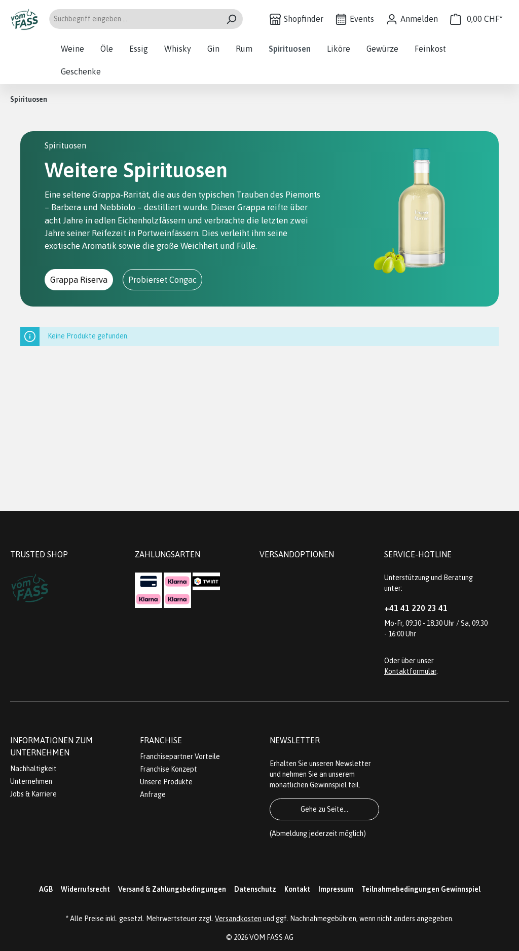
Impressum (335, 889)
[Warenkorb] (476, 19)
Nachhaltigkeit (33, 769)
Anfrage (153, 794)
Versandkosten (238, 919)
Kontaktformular (410, 671)
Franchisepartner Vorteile (180, 756)
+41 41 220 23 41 (416, 608)
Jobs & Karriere (33, 794)
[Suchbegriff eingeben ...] (134, 19)
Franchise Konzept (168, 769)
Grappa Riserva (78, 280)
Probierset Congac (162, 280)
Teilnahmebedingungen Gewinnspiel (420, 889)
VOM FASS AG (271, 937)
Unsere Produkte (166, 782)
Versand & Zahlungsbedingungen (172, 889)
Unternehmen (31, 781)
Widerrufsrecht (85, 889)
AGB (46, 889)
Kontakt (297, 889)
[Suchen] (231, 19)
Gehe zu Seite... (324, 809)
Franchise (161, 740)
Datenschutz (255, 889)
